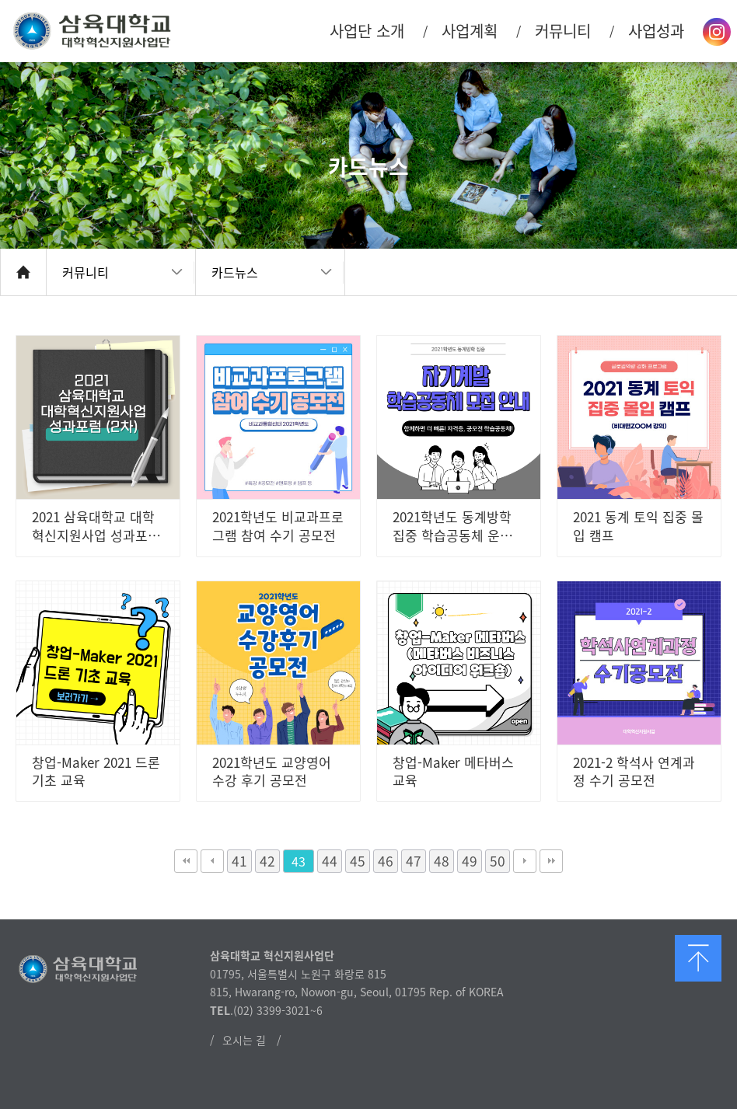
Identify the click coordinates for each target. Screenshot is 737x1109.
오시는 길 (244, 1040)
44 (329, 861)
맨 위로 (698, 958)
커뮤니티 (85, 272)
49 (469, 861)
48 (441, 861)
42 (267, 861)
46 (385, 861)
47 (413, 861)
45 (357, 861)
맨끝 (551, 861)
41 (239, 861)
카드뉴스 (234, 272)
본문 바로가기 (0, 0)
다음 (524, 861)
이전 (212, 861)
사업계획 (470, 30)
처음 (185, 861)
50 (497, 861)
